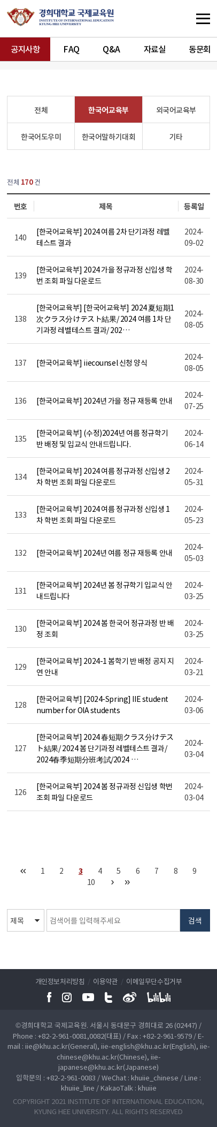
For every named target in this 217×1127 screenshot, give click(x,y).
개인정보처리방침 (60, 981)
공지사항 (25, 49)
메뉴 (182, 18)
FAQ (71, 49)
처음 (23, 871)
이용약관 (105, 981)
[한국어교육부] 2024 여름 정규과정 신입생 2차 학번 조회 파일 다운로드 (103, 476)
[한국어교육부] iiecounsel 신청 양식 (92, 362)
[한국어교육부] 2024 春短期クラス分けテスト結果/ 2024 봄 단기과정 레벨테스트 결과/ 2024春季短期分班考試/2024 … (105, 748)
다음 (112, 882)
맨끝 (127, 882)
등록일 (194, 206)
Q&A (111, 49)
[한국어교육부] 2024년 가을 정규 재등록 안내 (104, 400)
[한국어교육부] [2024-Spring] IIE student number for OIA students (102, 704)
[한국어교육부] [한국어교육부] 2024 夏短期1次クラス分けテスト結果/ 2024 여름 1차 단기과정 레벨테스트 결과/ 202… (105, 318)
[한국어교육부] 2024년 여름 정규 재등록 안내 (104, 552)
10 (91, 881)
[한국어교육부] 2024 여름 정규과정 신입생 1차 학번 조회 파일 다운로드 (103, 514)
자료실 (155, 49)
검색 (195, 920)
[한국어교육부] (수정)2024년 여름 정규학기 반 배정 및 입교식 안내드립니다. (102, 438)
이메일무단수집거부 (154, 981)
